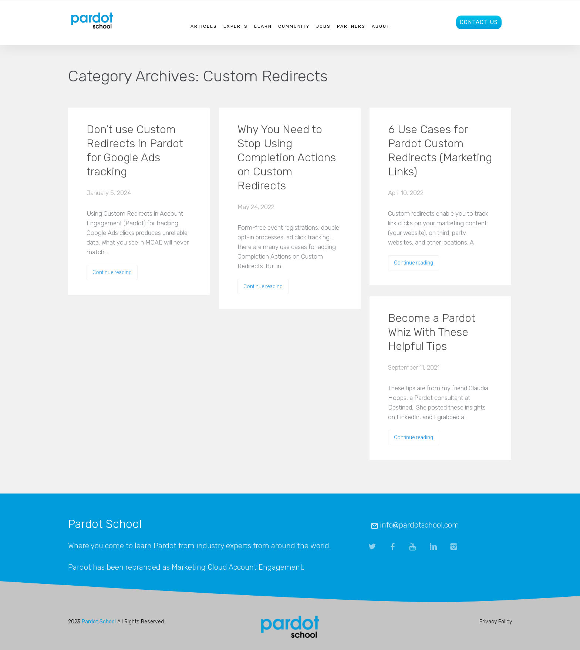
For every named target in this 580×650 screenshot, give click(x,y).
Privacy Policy (495, 622)
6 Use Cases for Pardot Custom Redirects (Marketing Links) (440, 150)
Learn (263, 26)
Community (294, 26)
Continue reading (112, 272)
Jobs (323, 26)
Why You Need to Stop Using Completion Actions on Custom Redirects (286, 157)
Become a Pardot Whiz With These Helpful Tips (431, 332)
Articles (203, 26)
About (381, 26)
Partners (351, 26)
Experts (235, 26)
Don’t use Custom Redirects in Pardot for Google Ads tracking (135, 150)
